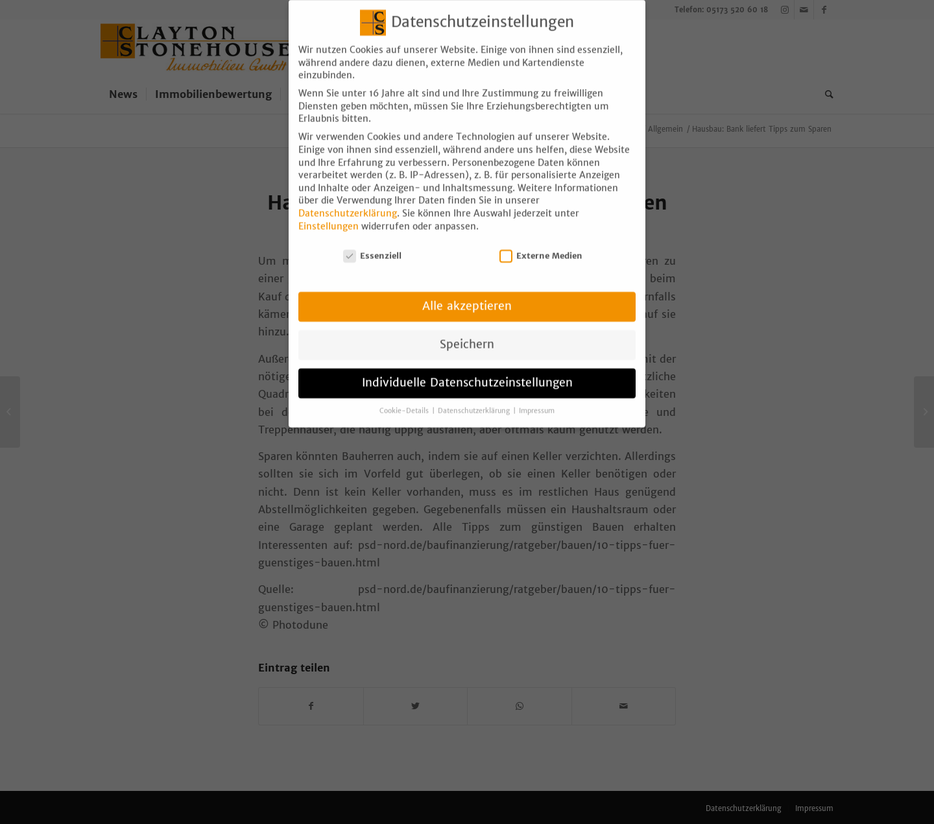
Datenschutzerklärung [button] (475, 400)
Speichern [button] (467, 334)
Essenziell (372, 245)
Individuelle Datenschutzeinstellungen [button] (467, 372)
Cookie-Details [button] (405, 400)
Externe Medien (540, 245)
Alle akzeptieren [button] (467, 296)
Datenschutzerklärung (347, 203)
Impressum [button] (537, 400)
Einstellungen (328, 216)
